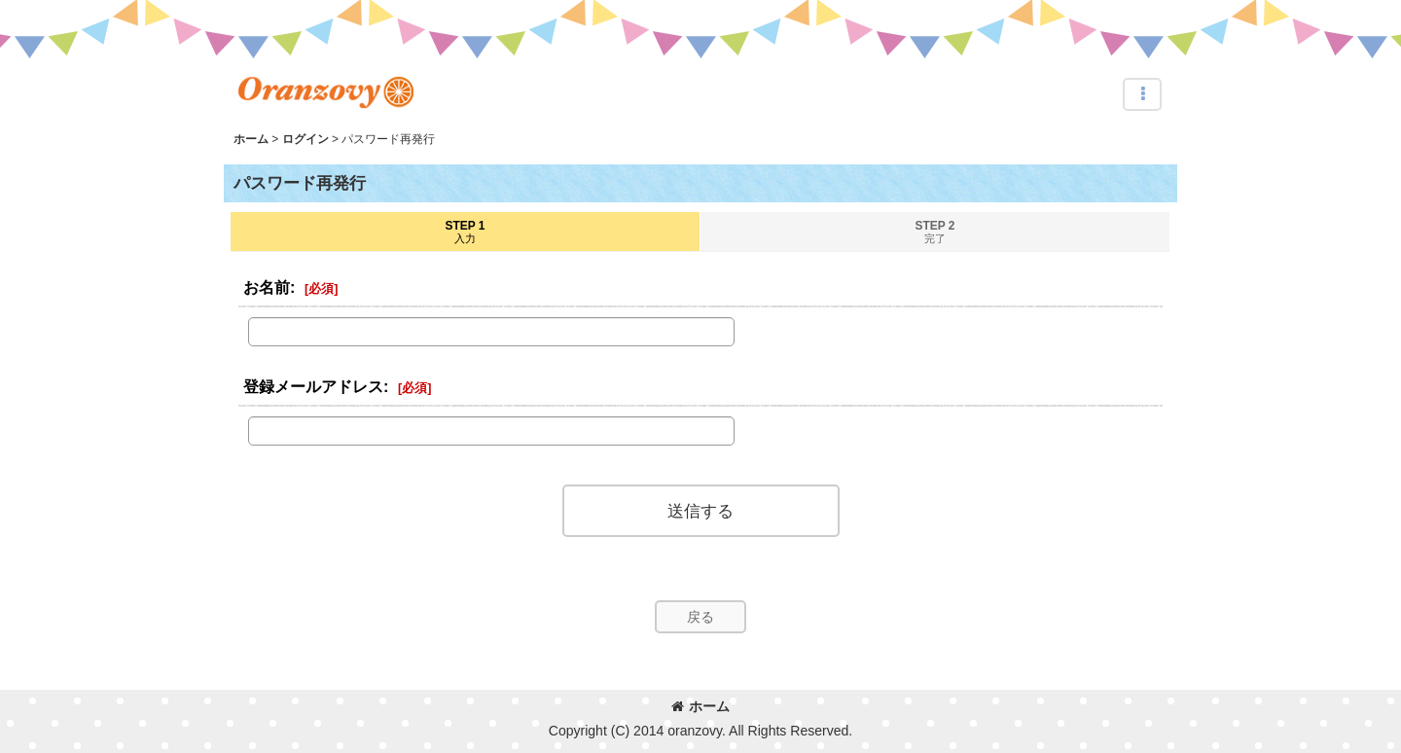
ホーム (700, 706)
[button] (1142, 94)
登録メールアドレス (313, 386)
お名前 (266, 287)
